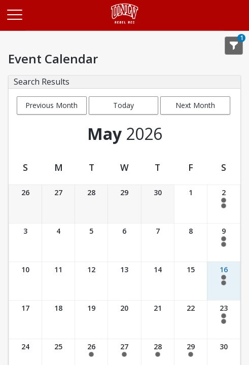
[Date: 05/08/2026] (190, 242)
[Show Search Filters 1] (234, 45)
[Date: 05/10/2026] (25, 281)
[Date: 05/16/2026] (223, 281)
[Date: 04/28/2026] (91, 204)
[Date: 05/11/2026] (58, 281)
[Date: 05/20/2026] (124, 319)
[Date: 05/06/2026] (124, 242)
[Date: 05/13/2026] (124, 281)
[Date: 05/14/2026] (157, 281)
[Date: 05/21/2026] (157, 319)
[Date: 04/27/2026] (58, 204)
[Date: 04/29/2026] (124, 204)
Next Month (195, 105)
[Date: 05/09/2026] (223, 242)
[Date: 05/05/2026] (91, 242)
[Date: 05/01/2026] (190, 204)
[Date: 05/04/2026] (58, 242)
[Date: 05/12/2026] (91, 281)
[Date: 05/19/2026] (91, 319)
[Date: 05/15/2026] (190, 281)
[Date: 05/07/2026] (157, 242)
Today (123, 105)
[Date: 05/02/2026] (223, 204)
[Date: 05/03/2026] (25, 242)
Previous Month (51, 105)
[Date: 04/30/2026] (157, 204)
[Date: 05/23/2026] (223, 319)
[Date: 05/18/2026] (58, 319)
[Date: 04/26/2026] (25, 204)
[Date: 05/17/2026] (25, 319)
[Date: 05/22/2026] (190, 319)
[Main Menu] (14, 14)
